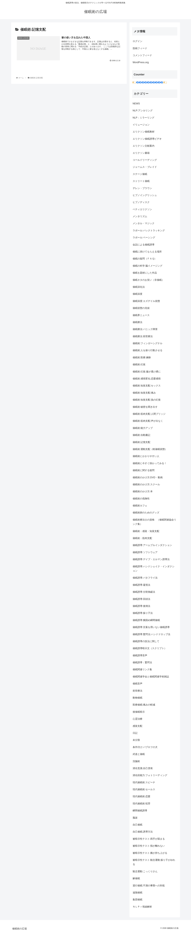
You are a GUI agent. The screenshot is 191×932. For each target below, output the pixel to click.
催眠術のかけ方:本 (143, 491)
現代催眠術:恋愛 (141, 796)
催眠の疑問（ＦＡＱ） (145, 258)
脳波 (135, 817)
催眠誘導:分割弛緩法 (144, 592)
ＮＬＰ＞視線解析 (142, 906)
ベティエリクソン (142, 209)
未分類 (136, 740)
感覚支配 (137, 726)
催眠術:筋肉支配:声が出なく (148, 421)
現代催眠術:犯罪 (141, 803)
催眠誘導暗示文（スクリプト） (150, 648)
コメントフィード (142, 55)
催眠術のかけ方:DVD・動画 (148, 477)
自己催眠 (137, 824)
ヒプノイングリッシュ (145, 195)
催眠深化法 (139, 287)
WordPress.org (141, 62)
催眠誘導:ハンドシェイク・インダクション (153, 568)
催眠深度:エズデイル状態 (146, 301)
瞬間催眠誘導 (140, 810)
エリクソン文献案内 (143, 145)
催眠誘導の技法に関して (146, 641)
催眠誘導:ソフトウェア (145, 552)
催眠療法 (137, 322)
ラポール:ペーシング (144, 237)
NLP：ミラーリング (143, 117)
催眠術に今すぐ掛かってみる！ (150, 463)
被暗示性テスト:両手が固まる (149, 838)
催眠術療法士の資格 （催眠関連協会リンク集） (154, 521)
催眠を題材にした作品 (145, 272)
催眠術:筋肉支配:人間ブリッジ (149, 414)
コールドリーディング (145, 160)
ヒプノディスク (141, 202)
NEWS (136, 103)
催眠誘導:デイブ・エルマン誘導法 (151, 559)
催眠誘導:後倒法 (141, 606)
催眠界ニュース (141, 315)
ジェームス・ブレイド (145, 167)
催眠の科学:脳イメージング (147, 265)
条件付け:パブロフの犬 (145, 747)
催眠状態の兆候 (141, 308)
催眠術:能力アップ (143, 428)
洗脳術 (136, 761)
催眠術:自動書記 (141, 435)
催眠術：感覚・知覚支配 (146, 531)
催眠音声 (137, 683)
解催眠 (136, 878)
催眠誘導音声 (140, 655)
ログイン (137, 41)
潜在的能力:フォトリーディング (150, 775)
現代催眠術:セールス (144, 789)
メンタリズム (140, 216)
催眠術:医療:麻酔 (142, 357)
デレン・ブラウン (142, 188)
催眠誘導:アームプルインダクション (152, 545)
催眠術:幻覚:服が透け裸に (147, 371)
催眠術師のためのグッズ (146, 512)
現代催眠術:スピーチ (144, 782)
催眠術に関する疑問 (143, 470)
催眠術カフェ (140, 505)
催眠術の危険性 (141, 498)
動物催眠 (137, 697)
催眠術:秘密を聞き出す (145, 407)
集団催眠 (137, 899)
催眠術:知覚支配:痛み (144, 392)
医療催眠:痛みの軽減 (144, 704)
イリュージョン (141, 124)
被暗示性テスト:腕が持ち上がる (150, 853)
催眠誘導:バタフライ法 (145, 577)
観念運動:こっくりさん (145, 871)
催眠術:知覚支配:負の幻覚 (147, 399)
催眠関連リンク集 (142, 669)
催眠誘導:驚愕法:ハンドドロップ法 (151, 634)
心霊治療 (137, 719)
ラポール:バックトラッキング (149, 230)
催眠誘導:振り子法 (143, 613)
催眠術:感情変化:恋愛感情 (147, 378)
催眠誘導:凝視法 (141, 585)
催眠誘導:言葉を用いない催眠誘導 (151, 627)
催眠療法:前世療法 (143, 336)
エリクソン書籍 (141, 153)
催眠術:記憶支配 (141, 442)
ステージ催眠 (140, 174)
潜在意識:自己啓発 (143, 768)
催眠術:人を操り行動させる (147, 350)
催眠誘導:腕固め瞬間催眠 (146, 620)
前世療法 (137, 690)
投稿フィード (140, 48)
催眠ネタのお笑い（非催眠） (148, 280)
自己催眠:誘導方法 (143, 831)
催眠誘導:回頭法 (141, 599)
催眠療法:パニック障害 (145, 329)
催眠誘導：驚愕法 (142, 662)
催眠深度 (137, 294)
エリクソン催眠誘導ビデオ (147, 138)
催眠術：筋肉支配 (142, 538)
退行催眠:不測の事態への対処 (149, 885)
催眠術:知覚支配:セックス (147, 385)
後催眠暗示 (139, 712)
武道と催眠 (139, 754)
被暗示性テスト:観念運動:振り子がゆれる (154, 862)
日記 (135, 733)
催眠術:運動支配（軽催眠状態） (150, 449)
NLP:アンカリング (143, 110)
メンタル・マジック (143, 223)
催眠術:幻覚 (139, 364)
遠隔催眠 (137, 892)
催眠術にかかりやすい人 (146, 456)
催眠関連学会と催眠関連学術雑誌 (151, 676)
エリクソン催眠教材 (143, 131)
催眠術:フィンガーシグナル (147, 343)
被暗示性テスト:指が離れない (149, 845)
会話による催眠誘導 (143, 244)
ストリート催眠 (141, 181)
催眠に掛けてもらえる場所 (147, 251)
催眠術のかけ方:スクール (146, 484)
